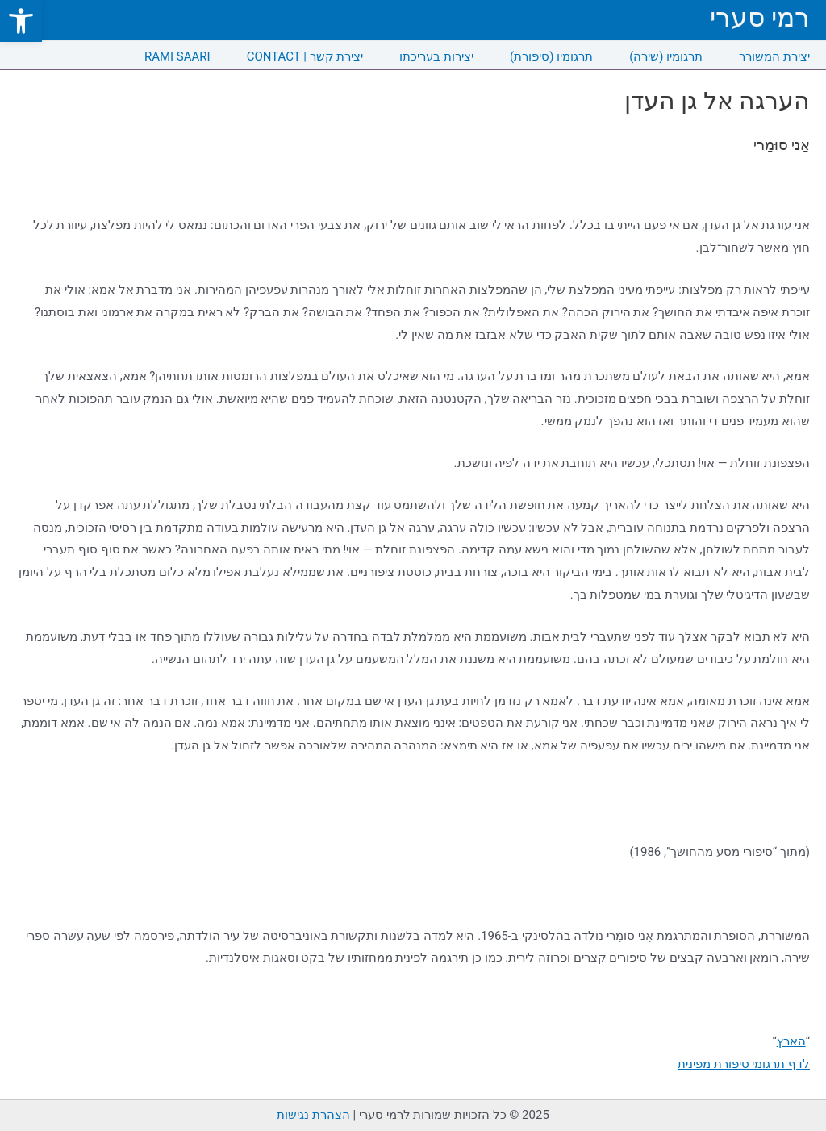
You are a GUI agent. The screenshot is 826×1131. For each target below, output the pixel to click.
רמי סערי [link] (760, 17)
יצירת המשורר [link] (774, 56)
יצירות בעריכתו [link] (436, 56)
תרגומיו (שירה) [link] (666, 56)
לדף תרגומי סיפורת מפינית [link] (744, 1064)
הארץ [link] (791, 1041)
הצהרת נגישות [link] (313, 1115)
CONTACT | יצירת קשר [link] (305, 56)
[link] (21, 21)
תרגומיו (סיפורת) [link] (551, 56)
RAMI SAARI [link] (177, 56)
